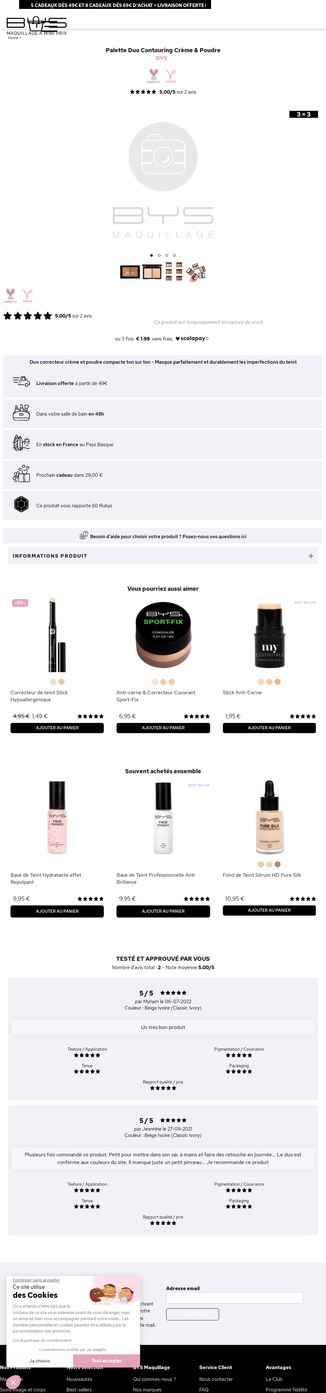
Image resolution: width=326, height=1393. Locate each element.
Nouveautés (79, 1379)
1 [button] (151, 256)
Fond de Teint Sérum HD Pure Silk (262, 875)
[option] (163, 176)
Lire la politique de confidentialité (42, 1340)
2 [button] (159, 256)
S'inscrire (193, 1314)
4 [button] (175, 256)
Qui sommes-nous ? (154, 1379)
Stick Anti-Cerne (242, 692)
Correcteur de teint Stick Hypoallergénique (39, 696)
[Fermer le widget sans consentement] (36, 1280)
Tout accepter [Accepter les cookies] (107, 1361)
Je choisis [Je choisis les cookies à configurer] (39, 1361)
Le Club (274, 1379)
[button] (13, 1382)
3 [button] (167, 256)
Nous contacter (216, 1379)
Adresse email (183, 1288)
